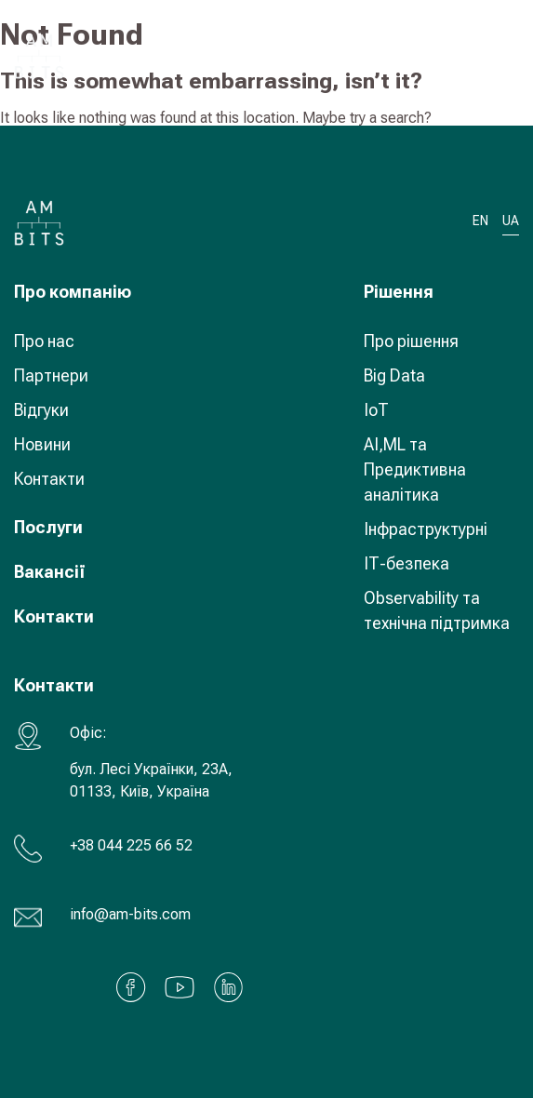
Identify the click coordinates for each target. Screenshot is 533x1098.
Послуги (48, 527)
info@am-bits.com (130, 914)
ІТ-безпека (406, 563)
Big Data (394, 375)
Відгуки (41, 410)
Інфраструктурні (425, 529)
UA (450, 55)
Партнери (51, 375)
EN (480, 221)
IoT (376, 410)
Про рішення (411, 341)
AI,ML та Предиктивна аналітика (415, 469)
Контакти (49, 479)
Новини (42, 444)
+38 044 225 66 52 (131, 845)
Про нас (44, 341)
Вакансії (50, 572)
